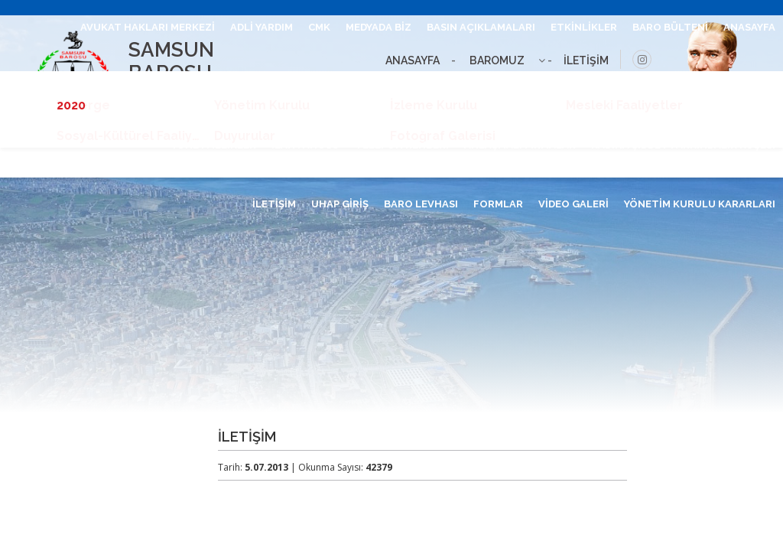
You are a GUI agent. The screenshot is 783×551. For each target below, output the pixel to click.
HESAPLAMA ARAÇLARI (612, 86)
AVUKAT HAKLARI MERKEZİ (147, 27)
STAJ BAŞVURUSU (730, 86)
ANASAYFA (749, 27)
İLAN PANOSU (305, 145)
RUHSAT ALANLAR (494, 86)
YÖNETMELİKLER (213, 145)
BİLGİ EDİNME (106, 86)
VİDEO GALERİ (573, 204)
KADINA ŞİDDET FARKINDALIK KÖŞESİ (683, 145)
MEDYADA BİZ (378, 27)
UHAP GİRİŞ (340, 204)
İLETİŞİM (274, 204)
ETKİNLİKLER (584, 27)
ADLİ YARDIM (261, 27)
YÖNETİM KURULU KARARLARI (699, 204)
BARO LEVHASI (421, 204)
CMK (319, 27)
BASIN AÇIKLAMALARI (481, 27)
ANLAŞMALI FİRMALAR (520, 145)
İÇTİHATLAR (251, 86)
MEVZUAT (180, 86)
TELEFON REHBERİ (402, 145)
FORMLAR (498, 204)
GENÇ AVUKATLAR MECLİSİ (365, 86)
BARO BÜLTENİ (670, 27)
